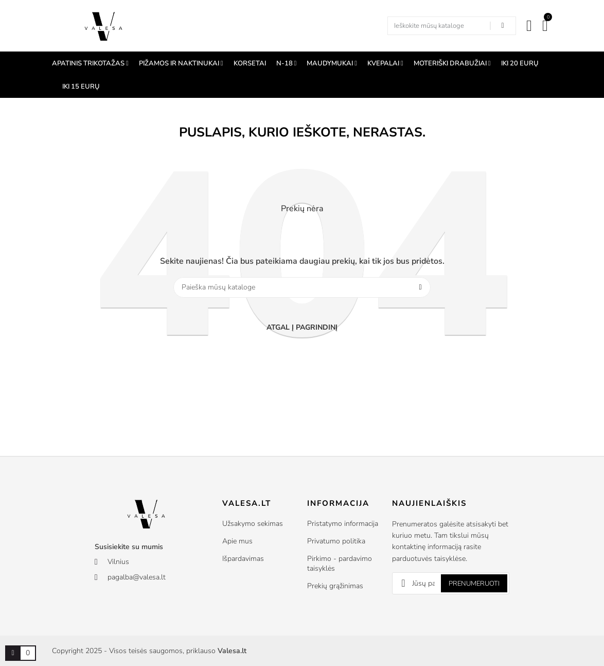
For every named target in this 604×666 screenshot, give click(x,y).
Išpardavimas (243, 558)
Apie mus (237, 541)
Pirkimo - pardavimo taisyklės (339, 563)
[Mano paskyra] (529, 25)
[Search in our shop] (503, 26)
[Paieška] (302, 287)
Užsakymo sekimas (252, 523)
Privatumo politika (336, 541)
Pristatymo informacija (342, 523)
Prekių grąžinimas (335, 586)
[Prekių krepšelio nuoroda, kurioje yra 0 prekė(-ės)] (13, 653)
